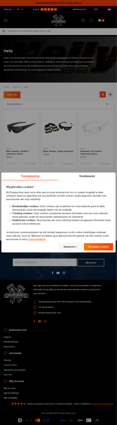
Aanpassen (67, 246)
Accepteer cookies (97, 246)
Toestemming (30, 176)
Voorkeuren (87, 176)
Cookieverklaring (36, 239)
